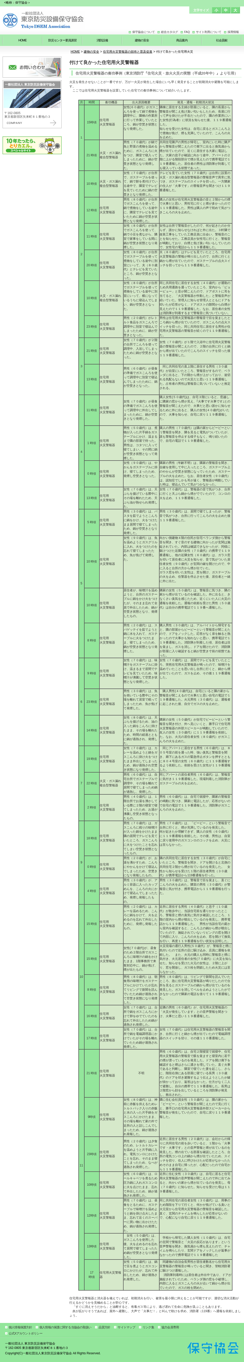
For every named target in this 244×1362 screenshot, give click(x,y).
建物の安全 (91, 51)
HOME (75, 51)
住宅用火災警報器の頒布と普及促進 (127, 51)
